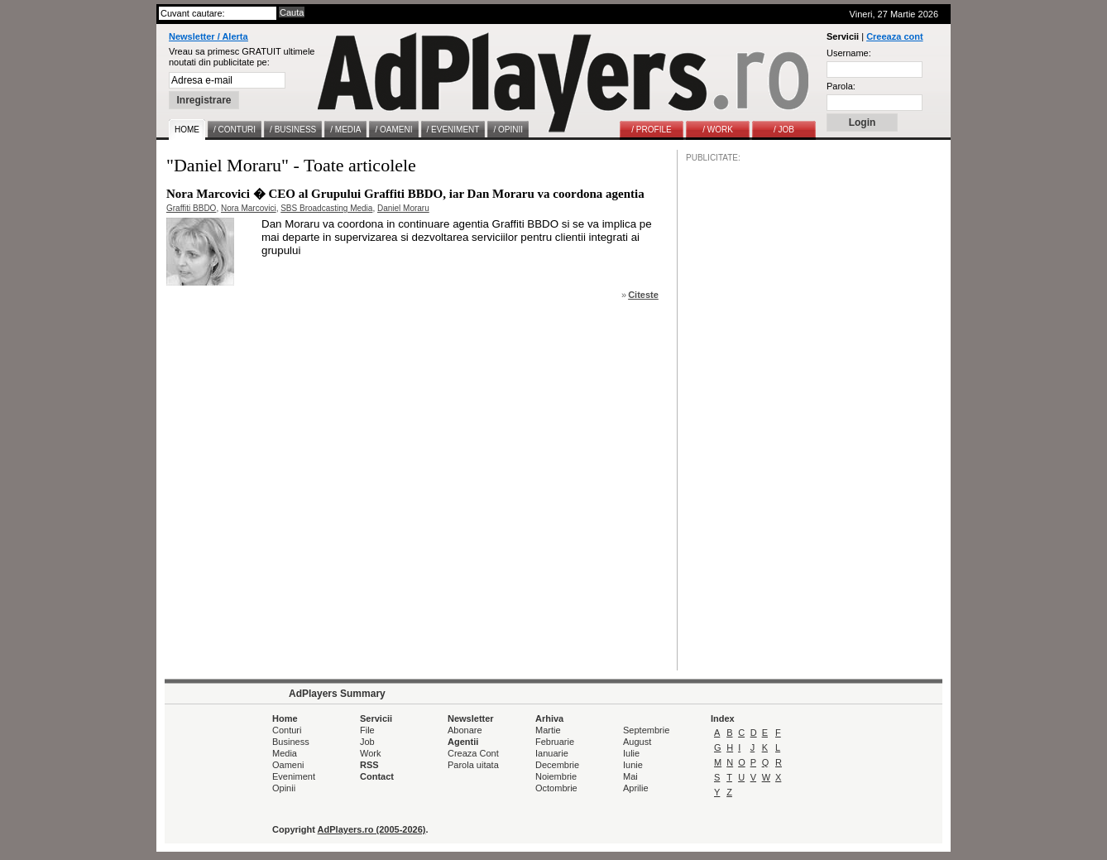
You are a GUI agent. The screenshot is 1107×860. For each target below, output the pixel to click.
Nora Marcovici (248, 208)
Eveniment (293, 776)
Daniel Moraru (403, 208)
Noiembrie (556, 776)
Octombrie (556, 788)
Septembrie (646, 730)
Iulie (631, 753)
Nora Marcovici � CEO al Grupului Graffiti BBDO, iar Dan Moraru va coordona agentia (405, 193)
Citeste (643, 295)
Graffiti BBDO (191, 208)
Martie (548, 730)
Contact (377, 776)
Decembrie (557, 765)
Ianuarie (551, 753)
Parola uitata (473, 765)
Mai (630, 776)
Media (284, 753)
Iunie (633, 765)
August (637, 742)
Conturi (286, 730)
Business (290, 742)
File (367, 730)
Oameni (288, 765)
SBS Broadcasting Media (326, 208)
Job (367, 742)
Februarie (554, 742)
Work (370, 753)
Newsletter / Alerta (208, 36)
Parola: (841, 86)
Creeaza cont (894, 36)
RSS (369, 765)
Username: (849, 53)
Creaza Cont (473, 753)
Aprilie (636, 788)
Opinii (283, 788)
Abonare (465, 730)
